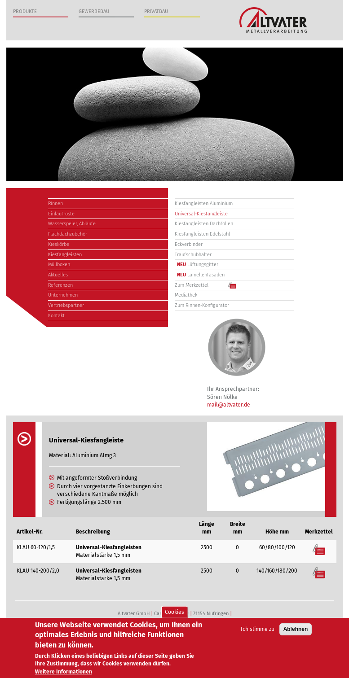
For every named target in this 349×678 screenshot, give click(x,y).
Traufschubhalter (193, 255)
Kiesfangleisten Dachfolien (204, 224)
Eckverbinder (189, 244)
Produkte (25, 11)
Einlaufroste (61, 214)
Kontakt (56, 316)
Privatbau (156, 11)
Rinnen (55, 203)
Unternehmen (63, 295)
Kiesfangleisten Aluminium (204, 203)
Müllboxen (59, 264)
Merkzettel (319, 549)
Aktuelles (58, 275)
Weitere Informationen (63, 673)
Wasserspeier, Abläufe (72, 224)
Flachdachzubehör (67, 234)
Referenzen (60, 285)
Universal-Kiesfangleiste (201, 214)
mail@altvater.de (228, 405)
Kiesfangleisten (65, 255)
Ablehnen (295, 631)
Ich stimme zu (257, 631)
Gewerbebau (94, 11)
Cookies (174, 614)
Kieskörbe (58, 244)
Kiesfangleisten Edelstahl (202, 234)
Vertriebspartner (66, 305)
